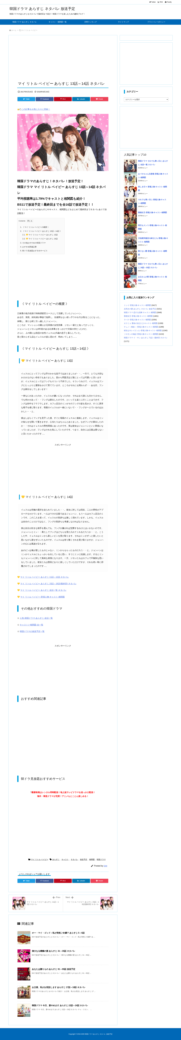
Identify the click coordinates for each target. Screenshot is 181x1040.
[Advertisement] (62, 59)
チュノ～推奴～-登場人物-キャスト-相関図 (141, 327)
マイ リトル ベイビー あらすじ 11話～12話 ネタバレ (44, 577)
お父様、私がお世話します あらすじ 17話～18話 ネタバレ (58, 987)
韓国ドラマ (101, 859)
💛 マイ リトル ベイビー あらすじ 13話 (40, 235)
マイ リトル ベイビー (29, 30)
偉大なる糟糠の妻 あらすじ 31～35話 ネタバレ (53, 951)
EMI (105, 866)
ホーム (13, 30)
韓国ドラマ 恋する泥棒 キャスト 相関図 (140, 312)
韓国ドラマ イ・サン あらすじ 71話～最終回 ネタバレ (146, 338)
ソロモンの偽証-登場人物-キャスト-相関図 (141, 334)
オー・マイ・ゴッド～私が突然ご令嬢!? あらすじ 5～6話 (58, 933)
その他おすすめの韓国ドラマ (33, 243)
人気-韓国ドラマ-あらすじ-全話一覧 (36, 618)
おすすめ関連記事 (28, 247)
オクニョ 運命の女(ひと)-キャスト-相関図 (140, 323)
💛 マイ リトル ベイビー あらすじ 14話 (40, 239)
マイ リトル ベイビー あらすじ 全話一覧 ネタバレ (43, 590)
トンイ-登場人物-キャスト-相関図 (137, 305)
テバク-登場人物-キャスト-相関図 (137, 320)
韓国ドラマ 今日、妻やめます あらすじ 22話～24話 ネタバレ (60, 1005)
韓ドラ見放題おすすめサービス (33, 251)
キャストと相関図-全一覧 (31, 625)
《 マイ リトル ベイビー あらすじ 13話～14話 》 (41, 231)
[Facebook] (44, 99)
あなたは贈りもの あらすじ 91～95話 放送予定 (53, 969)
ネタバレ (74, 859)
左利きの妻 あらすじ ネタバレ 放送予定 (140, 309)
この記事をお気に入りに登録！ (35, 109)
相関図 (92, 859)
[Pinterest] (63, 99)
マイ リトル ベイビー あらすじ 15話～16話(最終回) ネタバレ (48, 584)
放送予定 (83, 859)
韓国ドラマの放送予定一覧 (32, 631)
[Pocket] (99, 99)
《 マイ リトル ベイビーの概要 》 (34, 227)
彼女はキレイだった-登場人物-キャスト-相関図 (143, 330)
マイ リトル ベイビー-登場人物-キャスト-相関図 (42, 597)
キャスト (65, 859)
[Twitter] (26, 99)
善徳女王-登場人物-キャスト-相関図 (152, 212)
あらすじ (56, 859)
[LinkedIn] (81, 99)
